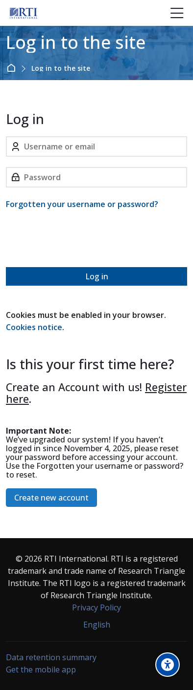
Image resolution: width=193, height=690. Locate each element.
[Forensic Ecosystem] (23, 13)
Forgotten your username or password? (82, 204)
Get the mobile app (41, 669)
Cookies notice (34, 327)
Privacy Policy (96, 607)
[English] (96, 625)
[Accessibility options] (167, 664)
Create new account (51, 497)
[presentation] (80, 240)
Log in (96, 276)
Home (13, 68)
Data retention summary (51, 657)
